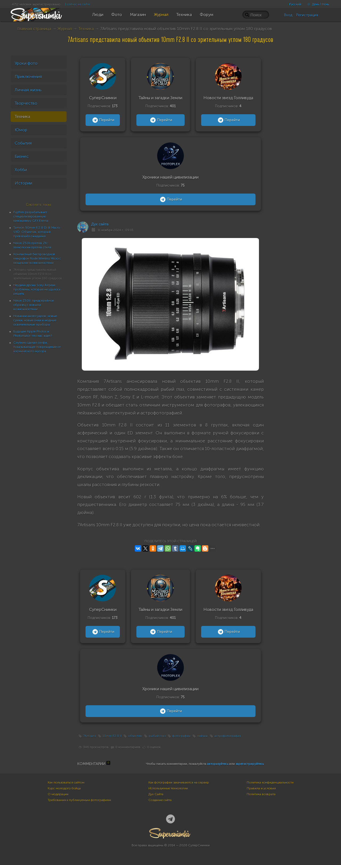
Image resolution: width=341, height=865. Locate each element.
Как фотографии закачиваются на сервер (178, 782)
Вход (288, 15)
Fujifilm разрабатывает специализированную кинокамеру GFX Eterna (30, 216)
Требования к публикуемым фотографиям (79, 800)
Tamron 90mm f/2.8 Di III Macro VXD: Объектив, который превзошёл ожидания (36, 232)
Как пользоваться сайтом (66, 782)
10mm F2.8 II (112, 736)
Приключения (28, 76)
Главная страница (34, 28)
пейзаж (202, 736)
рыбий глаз (157, 736)
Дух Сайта (155, 794)
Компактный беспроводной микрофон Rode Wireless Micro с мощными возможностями (37, 258)
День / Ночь (317, 4)
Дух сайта (99, 224)
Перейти (102, 120)
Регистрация (307, 15)
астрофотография (227, 736)
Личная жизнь (28, 89)
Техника (86, 28)
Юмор (21, 129)
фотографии (181, 736)
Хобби (21, 169)
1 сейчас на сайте (77, 4)
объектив (135, 736)
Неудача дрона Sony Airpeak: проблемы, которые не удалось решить (36, 289)
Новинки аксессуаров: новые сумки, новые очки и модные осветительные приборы (35, 320)
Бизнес (22, 156)
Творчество (26, 103)
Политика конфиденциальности (270, 782)
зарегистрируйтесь (250, 764)
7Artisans (89, 736)
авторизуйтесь (217, 764)
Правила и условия (261, 788)
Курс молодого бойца (64, 788)
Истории (23, 183)
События (23, 143)
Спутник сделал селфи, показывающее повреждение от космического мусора (37, 347)
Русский (295, 4)
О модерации (58, 794)
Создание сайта (160, 800)
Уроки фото (26, 63)
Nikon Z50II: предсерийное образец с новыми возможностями (33, 305)
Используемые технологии (168, 788)
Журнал (65, 28)
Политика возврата (261, 794)
